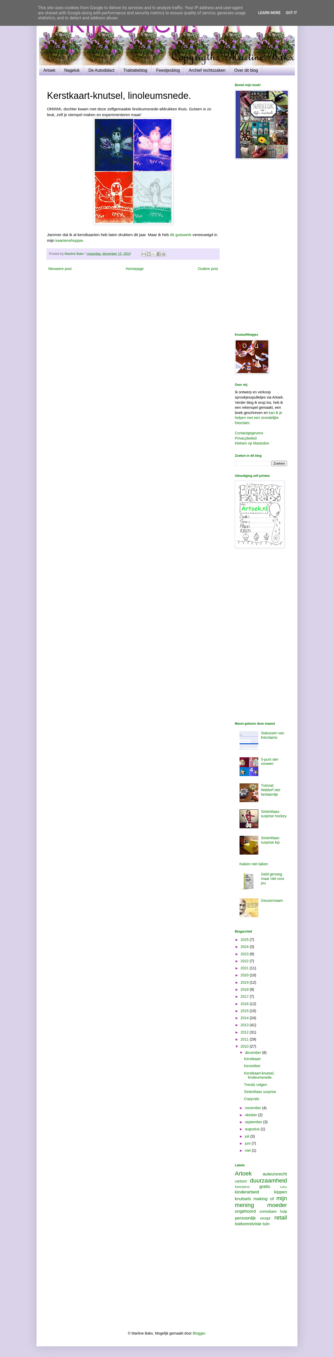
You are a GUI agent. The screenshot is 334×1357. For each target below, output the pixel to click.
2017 (245, 996)
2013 (245, 1025)
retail (280, 1217)
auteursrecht (275, 1174)
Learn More (269, 13)
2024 (245, 947)
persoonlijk (245, 1218)
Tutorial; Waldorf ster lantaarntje (271, 789)
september (254, 1122)
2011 (245, 1039)
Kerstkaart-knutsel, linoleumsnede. (259, 1075)
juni (248, 1143)
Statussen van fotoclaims (272, 735)
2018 (245, 989)
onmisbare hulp (273, 1211)
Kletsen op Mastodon (252, 443)
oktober (251, 1115)
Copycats (251, 1099)
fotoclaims (242, 1187)
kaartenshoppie (69, 240)
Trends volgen (255, 1085)
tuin (266, 1223)
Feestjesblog (168, 70)
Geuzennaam (272, 900)
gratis (264, 1186)
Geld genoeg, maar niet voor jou (272, 878)
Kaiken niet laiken (254, 864)
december (253, 1052)
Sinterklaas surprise (260, 1092)
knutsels (243, 1198)
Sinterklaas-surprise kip (270, 840)
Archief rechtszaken (207, 70)
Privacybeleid (246, 438)
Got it (291, 13)
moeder (277, 1205)
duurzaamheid (268, 1180)
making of (263, 1198)
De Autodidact (101, 70)
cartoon (241, 1181)
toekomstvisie (248, 1223)
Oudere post (208, 269)
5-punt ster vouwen (269, 761)
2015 (245, 1011)
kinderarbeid (247, 1192)
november (253, 1108)
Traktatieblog (135, 70)
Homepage (135, 269)
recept (265, 1218)
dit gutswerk (180, 234)
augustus (253, 1129)
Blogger (199, 1333)
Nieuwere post (60, 269)
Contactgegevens (249, 433)
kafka (283, 1186)
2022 (245, 961)
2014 (245, 1018)
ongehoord (245, 1211)
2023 (245, 954)
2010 (245, 1046)
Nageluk (72, 70)
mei (248, 1150)
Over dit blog (246, 70)
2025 (245, 940)
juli (247, 1136)
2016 (245, 1004)
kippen (280, 1192)
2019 (245, 982)
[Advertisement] (261, 247)
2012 (245, 1032)
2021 (245, 968)
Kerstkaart (252, 1059)
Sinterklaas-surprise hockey (274, 813)
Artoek (49, 70)
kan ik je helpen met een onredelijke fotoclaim (258, 418)
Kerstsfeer (252, 1066)
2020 (245, 975)
